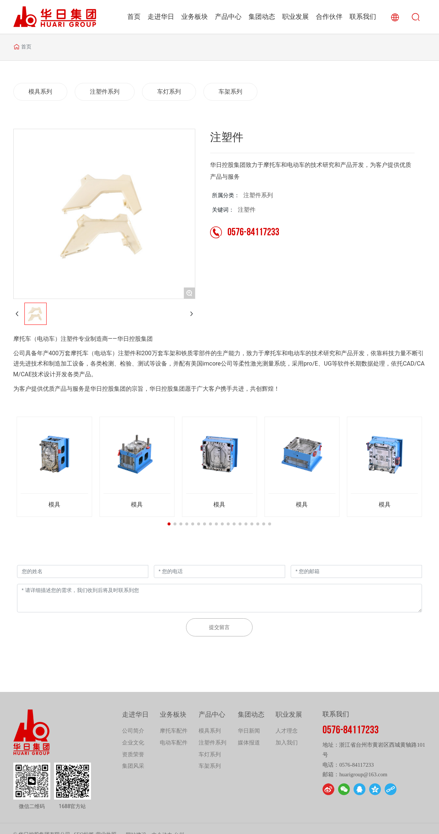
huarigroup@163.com (363, 774)
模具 (54, 504)
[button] (169, 523)
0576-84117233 (253, 233)
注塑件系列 (258, 195)
